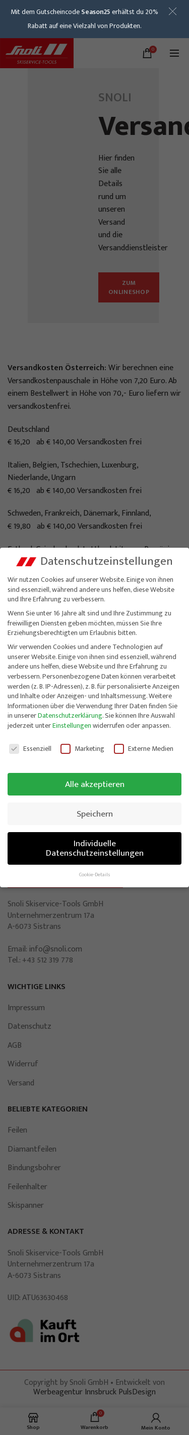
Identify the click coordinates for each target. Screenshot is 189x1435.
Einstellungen (71, 725)
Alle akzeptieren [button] (94, 783)
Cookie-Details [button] (94, 874)
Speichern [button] (95, 813)
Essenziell (30, 748)
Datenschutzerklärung (70, 715)
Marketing (82, 748)
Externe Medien (143, 748)
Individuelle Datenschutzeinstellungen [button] (95, 848)
